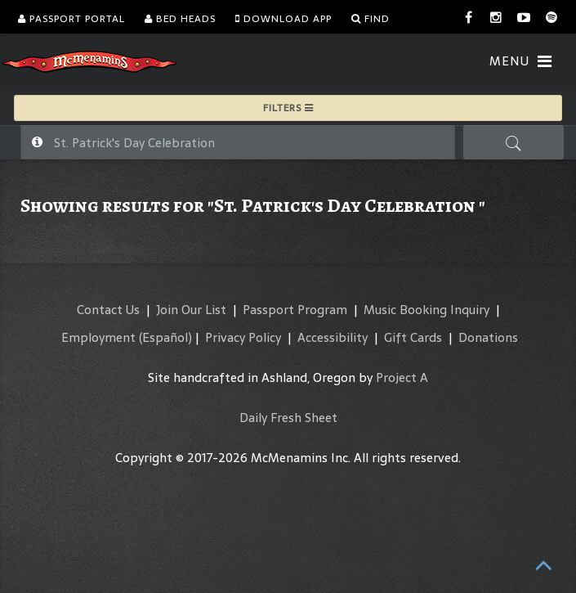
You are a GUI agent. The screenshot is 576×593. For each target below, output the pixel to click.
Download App (283, 19)
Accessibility (332, 337)
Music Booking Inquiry (426, 309)
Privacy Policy (243, 337)
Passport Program (295, 309)
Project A (402, 377)
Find (370, 19)
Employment (98, 337)
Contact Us (108, 309)
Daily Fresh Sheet (288, 417)
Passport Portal (71, 19)
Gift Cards (413, 337)
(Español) (165, 337)
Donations (488, 337)
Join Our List (191, 309)
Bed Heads (180, 19)
